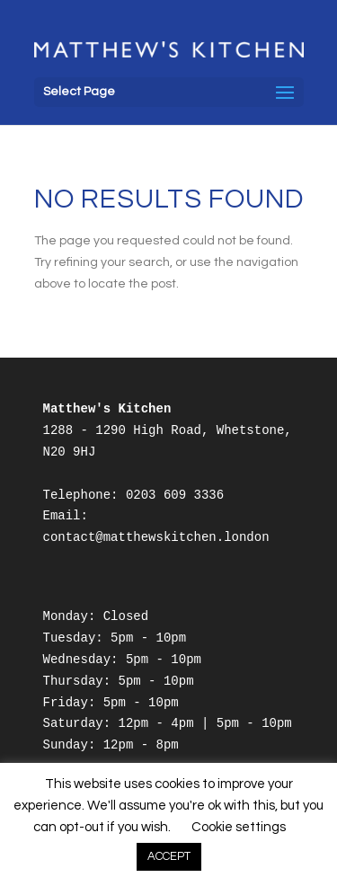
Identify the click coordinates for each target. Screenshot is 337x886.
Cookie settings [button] (238, 827)
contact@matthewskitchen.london (156, 537)
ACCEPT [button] (169, 856)
